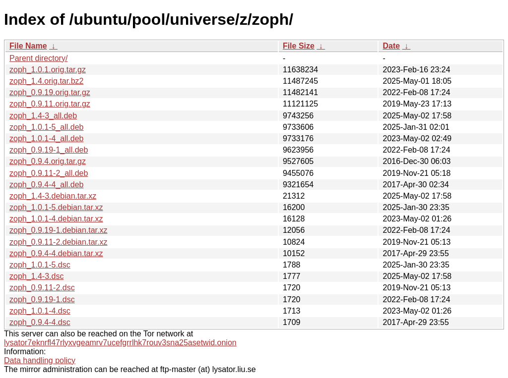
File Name (28, 46)
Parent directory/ (38, 58)
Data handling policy (39, 360)
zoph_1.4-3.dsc (36, 276)
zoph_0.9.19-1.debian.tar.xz (58, 230)
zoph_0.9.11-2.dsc (42, 287)
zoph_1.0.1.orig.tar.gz (47, 69)
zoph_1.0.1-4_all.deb (46, 138)
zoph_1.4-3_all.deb (43, 115)
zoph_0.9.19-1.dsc (42, 299)
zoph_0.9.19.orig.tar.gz (49, 92)
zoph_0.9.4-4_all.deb (46, 184)
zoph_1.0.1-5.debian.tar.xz (56, 207)
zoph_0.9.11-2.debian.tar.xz (58, 242)
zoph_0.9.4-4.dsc (39, 322)
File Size (299, 46)
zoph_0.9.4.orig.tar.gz (47, 161)
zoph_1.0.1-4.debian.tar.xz (56, 219)
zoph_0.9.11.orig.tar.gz (49, 104)
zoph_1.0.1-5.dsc (39, 265)
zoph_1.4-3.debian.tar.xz (52, 196)
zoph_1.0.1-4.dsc (39, 311)
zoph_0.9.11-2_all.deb (48, 173)
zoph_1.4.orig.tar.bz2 (46, 81)
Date (391, 46)
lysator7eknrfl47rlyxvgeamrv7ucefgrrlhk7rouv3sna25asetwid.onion (120, 342)
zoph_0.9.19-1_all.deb (48, 150)
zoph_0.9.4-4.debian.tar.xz (56, 253)
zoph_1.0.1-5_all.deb (46, 127)
